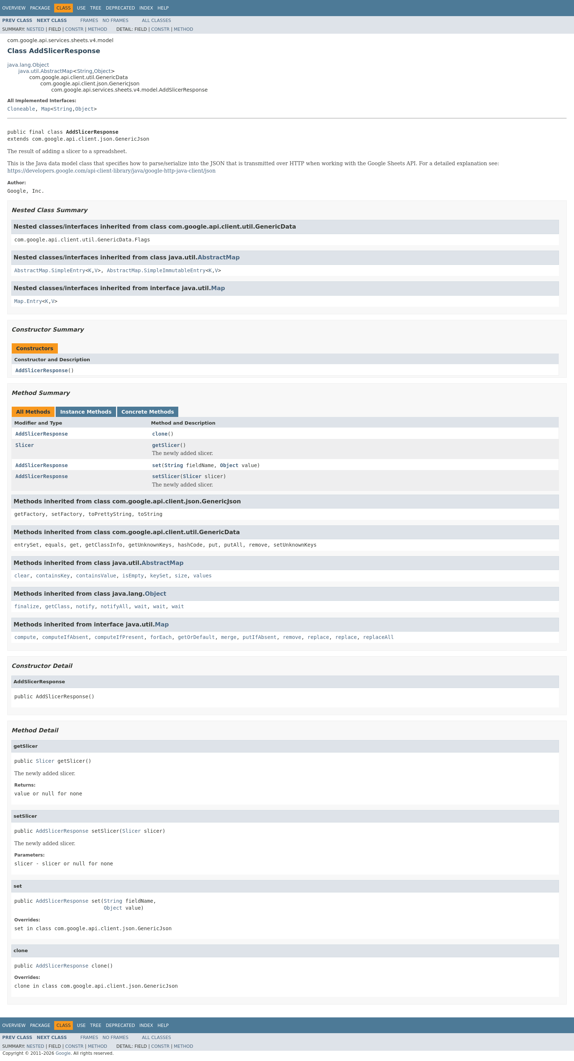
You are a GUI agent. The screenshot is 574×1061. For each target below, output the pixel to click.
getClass (57, 606)
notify (85, 606)
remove (292, 637)
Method (97, 29)
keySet (159, 575)
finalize (26, 606)
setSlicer (166, 476)
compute (25, 637)
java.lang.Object (28, 65)
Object (102, 71)
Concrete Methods (148, 412)
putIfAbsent (260, 637)
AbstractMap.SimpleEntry (49, 270)
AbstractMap (219, 257)
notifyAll (114, 606)
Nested (35, 29)
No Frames (115, 20)
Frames (89, 20)
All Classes (156, 20)
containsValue (96, 575)
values (202, 575)
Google (63, 1053)
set (156, 465)
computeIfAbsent (65, 637)
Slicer (24, 445)
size (181, 575)
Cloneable (21, 109)
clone (160, 434)
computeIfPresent (119, 637)
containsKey (53, 575)
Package (40, 8)
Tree (95, 8)
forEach (161, 637)
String (84, 71)
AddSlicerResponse (41, 370)
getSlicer (166, 445)
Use (81, 8)
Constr (74, 29)
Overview (14, 8)
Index (146, 8)
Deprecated (120, 8)
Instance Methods (85, 412)
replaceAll (378, 637)
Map (46, 109)
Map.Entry (28, 301)
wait (141, 606)
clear (22, 575)
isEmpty (133, 575)
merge (228, 637)
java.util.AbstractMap (45, 71)
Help (163, 8)
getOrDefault (196, 637)
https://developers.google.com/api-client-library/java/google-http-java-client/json (111, 171)
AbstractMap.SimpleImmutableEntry (156, 270)
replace (318, 637)
